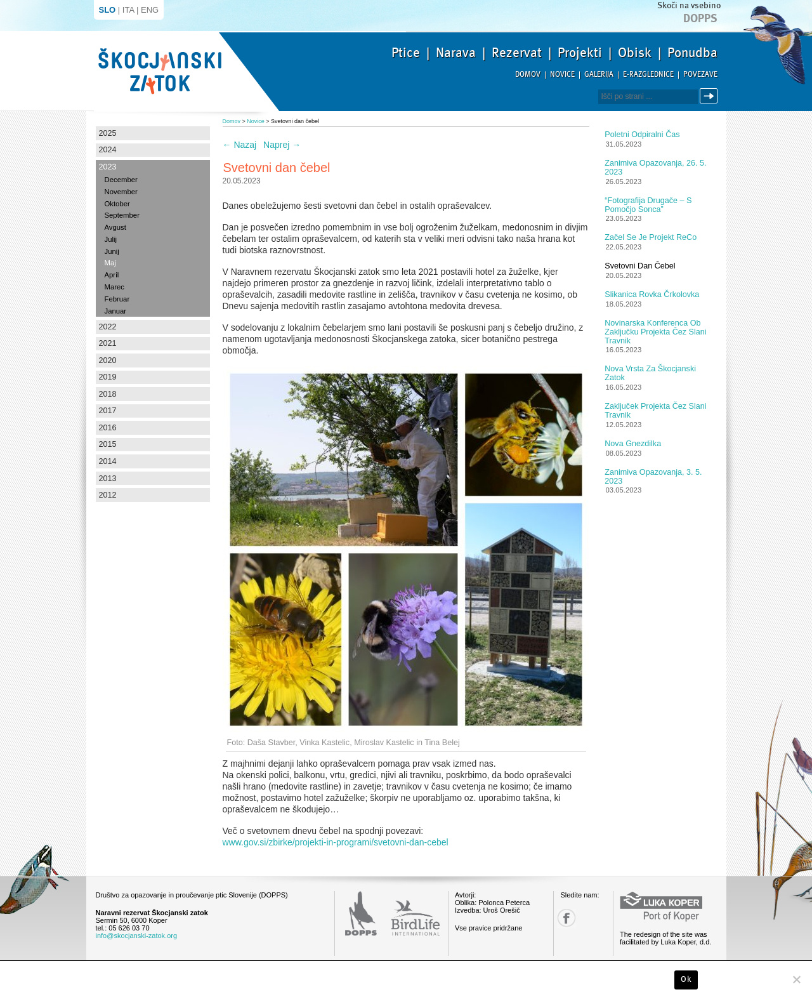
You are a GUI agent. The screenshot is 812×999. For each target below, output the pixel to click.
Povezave (700, 74)
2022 (108, 326)
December (121, 179)
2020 (108, 360)
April (112, 275)
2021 (108, 343)
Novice (562, 74)
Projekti (580, 52)
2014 (108, 461)
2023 (108, 166)
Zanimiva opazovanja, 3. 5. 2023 (653, 477)
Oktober (117, 204)
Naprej (282, 145)
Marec (114, 287)
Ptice (405, 52)
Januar (116, 311)
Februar (117, 299)
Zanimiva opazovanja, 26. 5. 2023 (655, 167)
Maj (110, 263)
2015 (108, 444)
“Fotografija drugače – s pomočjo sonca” (648, 205)
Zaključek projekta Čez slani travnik (655, 411)
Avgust (115, 227)
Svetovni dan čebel (640, 265)
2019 (108, 377)
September (122, 215)
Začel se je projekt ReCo (651, 237)
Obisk (635, 52)
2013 (108, 478)
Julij (111, 239)
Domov (527, 74)
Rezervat (517, 52)
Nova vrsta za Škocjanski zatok (650, 373)
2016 (108, 427)
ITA (128, 10)
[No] (796, 979)
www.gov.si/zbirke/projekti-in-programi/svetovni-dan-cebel (336, 842)
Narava (456, 52)
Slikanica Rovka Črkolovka (652, 294)
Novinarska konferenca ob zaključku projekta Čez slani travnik (655, 332)
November (121, 191)
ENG (150, 10)
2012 (108, 495)
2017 (108, 410)
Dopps (700, 18)
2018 (108, 394)
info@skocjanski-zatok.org (137, 935)
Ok (686, 979)
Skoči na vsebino (689, 5)
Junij (112, 251)
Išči (710, 96)
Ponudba (692, 52)
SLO (107, 10)
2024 (108, 149)
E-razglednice (648, 74)
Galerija (598, 74)
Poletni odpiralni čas (642, 134)
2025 (108, 133)
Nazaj (240, 145)
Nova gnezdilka (633, 443)
